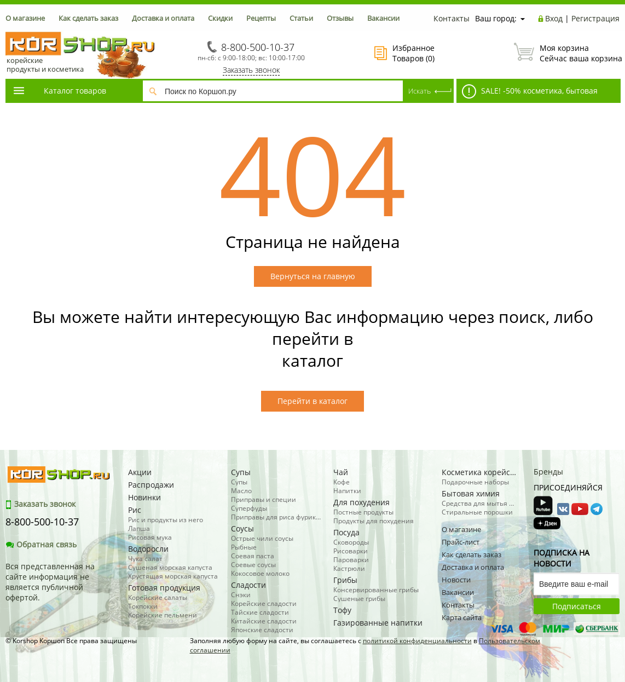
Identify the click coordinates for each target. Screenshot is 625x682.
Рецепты (261, 18)
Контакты (451, 18)
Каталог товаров (59, 90)
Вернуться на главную (312, 276)
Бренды (548, 471)
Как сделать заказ (88, 18)
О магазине (25, 18)
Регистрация (595, 18)
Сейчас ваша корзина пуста (567, 53)
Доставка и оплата (163, 18)
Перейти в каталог (312, 401)
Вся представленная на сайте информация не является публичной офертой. (50, 582)
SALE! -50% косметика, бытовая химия (527, 93)
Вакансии (383, 18)
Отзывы (340, 18)
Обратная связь (41, 544)
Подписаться (576, 606)
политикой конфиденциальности (417, 640)
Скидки (220, 18)
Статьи (301, 18)
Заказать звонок (251, 70)
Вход (554, 18)
